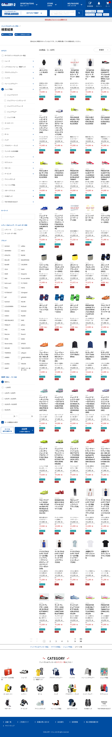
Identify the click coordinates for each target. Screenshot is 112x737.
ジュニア (20, 224)
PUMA (23, 322)
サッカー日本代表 (90, 11)
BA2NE (23, 247)
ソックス (7, 76)
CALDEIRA (24, 257)
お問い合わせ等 (73, 4)
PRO (6, 322)
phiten (23, 317)
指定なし (7, 372)
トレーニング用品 (10, 183)
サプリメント (8, 160)
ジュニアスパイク (12, 93)
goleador (24, 289)
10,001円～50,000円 (11, 395)
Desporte (24, 266)
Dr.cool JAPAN (25, 271)
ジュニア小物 (11, 115)
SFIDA (6, 331)
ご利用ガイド (24, 722)
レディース (8, 224)
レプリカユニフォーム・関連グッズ (15, 64)
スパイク (100, 11)
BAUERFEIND (25, 252)
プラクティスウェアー (11, 70)
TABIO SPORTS (25, 340)
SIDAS (23, 331)
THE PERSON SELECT (11, 200)
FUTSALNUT (8, 284)
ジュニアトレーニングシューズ (16, 98)
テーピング (8, 171)
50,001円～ (8, 400)
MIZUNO (23, 303)
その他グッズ (8, 194)
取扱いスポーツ (27, 4)
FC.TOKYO (24, 275)
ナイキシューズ (90, 14)
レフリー (7, 126)
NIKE (22, 312)
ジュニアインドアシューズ (15, 104)
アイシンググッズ (10, 177)
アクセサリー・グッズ (11, 143)
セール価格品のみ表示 (23, 34)
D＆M (22, 261)
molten (7, 308)
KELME (23, 294)
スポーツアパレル (10, 188)
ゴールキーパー (9, 121)
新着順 (101, 50)
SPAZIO (23, 336)
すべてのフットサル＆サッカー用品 (15, 53)
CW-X (6, 261)
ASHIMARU (8, 243)
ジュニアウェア (11, 109)
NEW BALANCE (9, 312)
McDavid (23, 299)
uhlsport (23, 345)
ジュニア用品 (8, 34)
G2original (24, 284)
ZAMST (7, 360)
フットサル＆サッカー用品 (9, 26)
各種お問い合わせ (43, 722)
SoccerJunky (8, 336)
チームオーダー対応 (10, 227)
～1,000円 (8, 378)
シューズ (7, 59)
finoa (6, 280)
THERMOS (8, 345)
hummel (7, 294)
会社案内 (60, 722)
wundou (7, 356)
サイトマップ (9, 725)
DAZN (6, 266)
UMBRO (7, 350)
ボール (7, 132)
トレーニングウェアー (11, 81)
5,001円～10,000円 (10, 389)
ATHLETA (7, 247)
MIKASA (7, 303)
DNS (6, 271)
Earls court (8, 275)
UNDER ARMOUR (26, 350)
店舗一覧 (8, 722)
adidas (23, 238)
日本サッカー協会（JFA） (25, 361)
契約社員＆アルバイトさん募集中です (56, 19)
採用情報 (75, 722)
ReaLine (7, 326)
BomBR (7, 257)
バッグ (7, 138)
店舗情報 (50, 4)
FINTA (23, 280)
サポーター (8, 166)
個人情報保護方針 (92, 722)
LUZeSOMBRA (9, 299)
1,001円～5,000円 (10, 383)
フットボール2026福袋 (11, 149)
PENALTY (7, 317)
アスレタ (99, 14)
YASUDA (23, 356)
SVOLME (7, 340)
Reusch (23, 326)
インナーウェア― (10, 155)
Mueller (23, 308)
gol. (6, 289)
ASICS (23, 243)
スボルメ (106, 14)
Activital (7, 238)
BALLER (7, 252)
